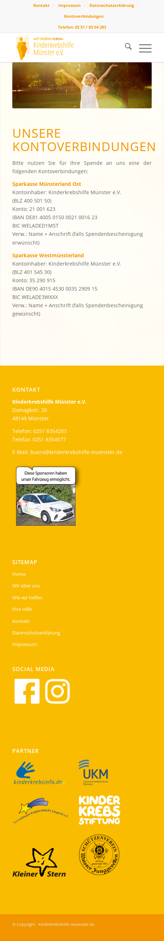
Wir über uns (26, 585)
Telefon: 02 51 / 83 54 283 (82, 27)
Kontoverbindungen (84, 16)
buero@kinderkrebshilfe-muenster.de (76, 452)
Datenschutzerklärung (111, 5)
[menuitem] (42, 5)
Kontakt (41, 5)
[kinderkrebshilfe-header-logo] (68, 47)
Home (19, 574)
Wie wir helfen (27, 597)
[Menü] (142, 47)
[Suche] (125, 47)
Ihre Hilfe (22, 609)
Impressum (69, 5)
